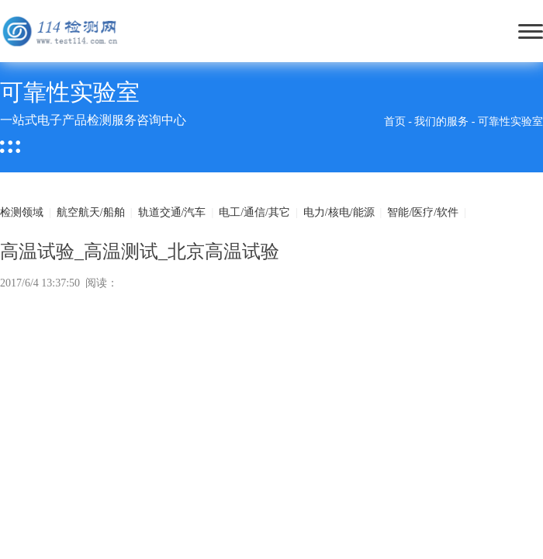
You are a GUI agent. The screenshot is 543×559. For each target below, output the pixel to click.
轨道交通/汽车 (172, 212)
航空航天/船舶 (91, 212)
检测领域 (21, 212)
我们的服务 (441, 121)
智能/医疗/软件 (422, 212)
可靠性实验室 (510, 121)
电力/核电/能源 (339, 212)
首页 (395, 121)
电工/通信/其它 (254, 212)
